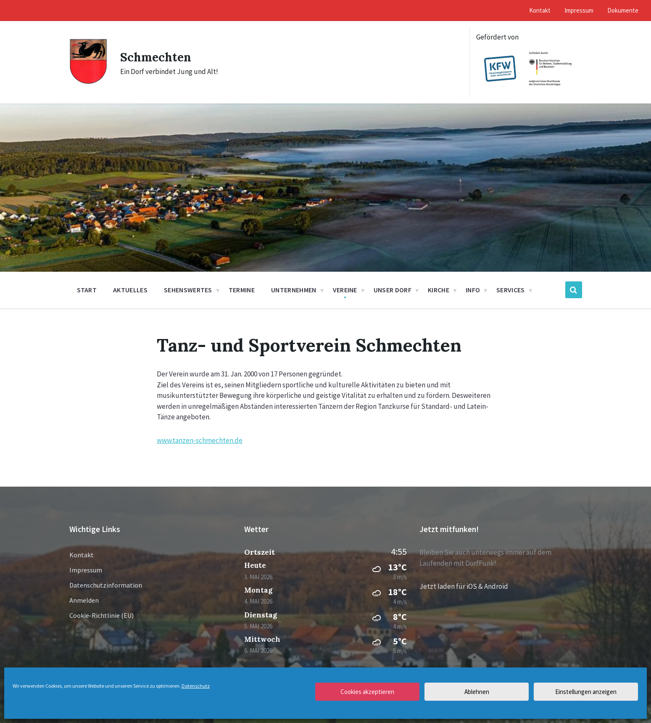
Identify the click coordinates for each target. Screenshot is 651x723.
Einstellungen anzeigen (586, 692)
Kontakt (81, 555)
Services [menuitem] (510, 290)
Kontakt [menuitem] (540, 10)
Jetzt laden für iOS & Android (463, 586)
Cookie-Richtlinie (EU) (101, 615)
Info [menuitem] (473, 290)
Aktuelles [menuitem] (130, 290)
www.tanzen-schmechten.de (199, 440)
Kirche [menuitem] (438, 290)
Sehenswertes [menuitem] (188, 290)
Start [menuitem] (87, 290)
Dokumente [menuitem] (622, 10)
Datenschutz (196, 686)
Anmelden (84, 600)
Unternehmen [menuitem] (293, 290)
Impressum (85, 570)
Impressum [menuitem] (578, 10)
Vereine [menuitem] (345, 290)
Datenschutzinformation (105, 585)
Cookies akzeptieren (367, 692)
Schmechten (157, 57)
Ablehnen (476, 692)
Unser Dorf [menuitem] (392, 290)
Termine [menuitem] (242, 290)
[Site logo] (88, 82)
